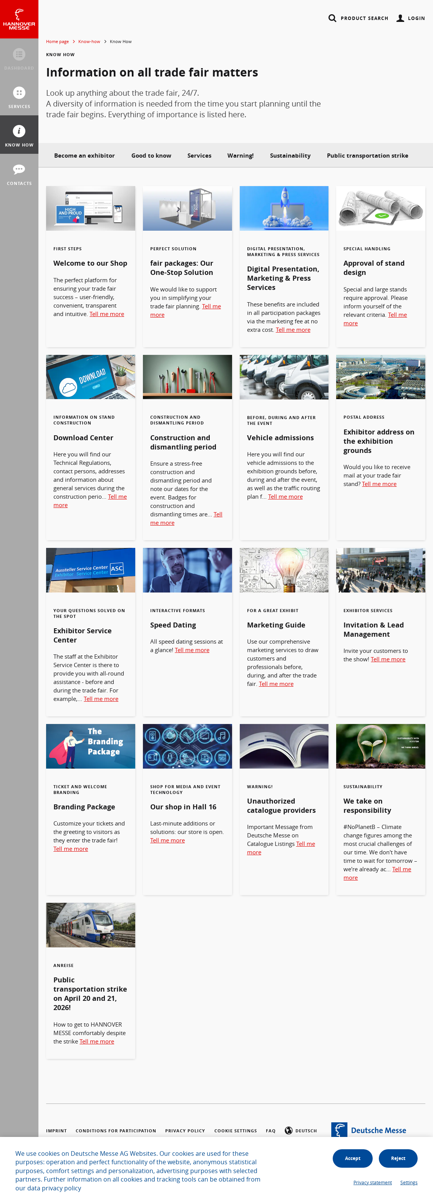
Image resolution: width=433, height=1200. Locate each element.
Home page (57, 41)
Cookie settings (235, 1131)
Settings (409, 1182)
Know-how (89, 41)
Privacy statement (372, 1182)
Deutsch (301, 1131)
